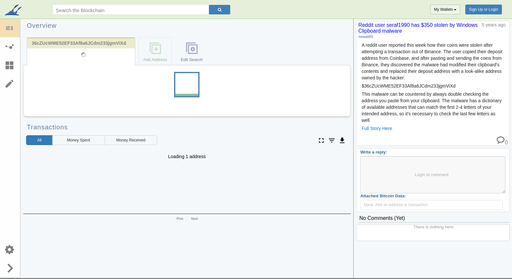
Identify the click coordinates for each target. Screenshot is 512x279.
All (39, 140)
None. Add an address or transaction (395, 205)
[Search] (219, 9)
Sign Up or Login (483, 9)
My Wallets (445, 9)
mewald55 (365, 37)
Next (194, 219)
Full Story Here (376, 128)
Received (130, 140)
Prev (180, 219)
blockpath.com (14, 10)
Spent (78, 140)
